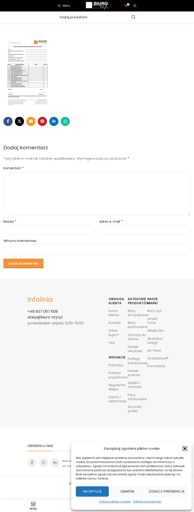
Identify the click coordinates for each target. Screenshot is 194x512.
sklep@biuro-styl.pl (45, 317)
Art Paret (154, 350)
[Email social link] (31, 121)
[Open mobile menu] (63, 5)
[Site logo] (97, 5)
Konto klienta (114, 313)
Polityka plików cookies (115, 502)
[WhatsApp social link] (65, 121)
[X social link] (19, 121)
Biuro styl (154, 311)
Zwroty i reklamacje (117, 399)
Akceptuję (92, 491)
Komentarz (13, 168)
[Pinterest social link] (42, 121)
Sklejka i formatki (135, 385)
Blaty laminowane (137, 324)
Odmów (127, 491)
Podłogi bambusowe (137, 360)
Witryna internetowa (19, 240)
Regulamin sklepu (117, 387)
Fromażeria (156, 366)
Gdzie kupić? (114, 332)
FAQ (112, 342)
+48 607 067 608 (42, 311)
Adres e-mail (111, 221)
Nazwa (9, 221)
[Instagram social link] (43, 462)
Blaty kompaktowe (137, 313)
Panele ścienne (134, 373)
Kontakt (115, 322)
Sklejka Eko (155, 330)
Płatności (116, 365)
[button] (185, 448)
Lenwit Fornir (152, 320)
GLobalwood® (157, 358)
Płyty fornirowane (137, 397)
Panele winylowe (135, 349)
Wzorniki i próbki (135, 409)
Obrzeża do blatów (137, 337)
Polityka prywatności (147, 502)
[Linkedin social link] (53, 121)
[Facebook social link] (8, 121)
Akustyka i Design (155, 340)
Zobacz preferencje (167, 491)
